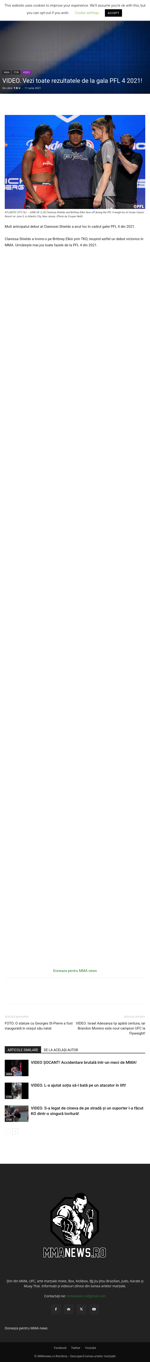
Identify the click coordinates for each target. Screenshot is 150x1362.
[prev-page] (8, 1131)
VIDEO (26, 72)
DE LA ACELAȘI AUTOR (61, 1050)
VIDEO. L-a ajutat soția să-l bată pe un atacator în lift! (78, 1085)
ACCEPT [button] (113, 13)
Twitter (75, 1348)
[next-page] (15, 1131)
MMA (6, 72)
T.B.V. (17, 88)
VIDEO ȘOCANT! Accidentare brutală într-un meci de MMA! (83, 1062)
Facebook (60, 1348)
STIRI (16, 72)
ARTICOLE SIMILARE (23, 1050)
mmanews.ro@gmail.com (86, 1296)
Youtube (90, 1348)
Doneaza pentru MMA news (75, 971)
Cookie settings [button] (87, 13)
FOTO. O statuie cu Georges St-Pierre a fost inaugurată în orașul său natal (39, 1025)
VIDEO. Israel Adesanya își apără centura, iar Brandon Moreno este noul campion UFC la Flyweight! (110, 1028)
